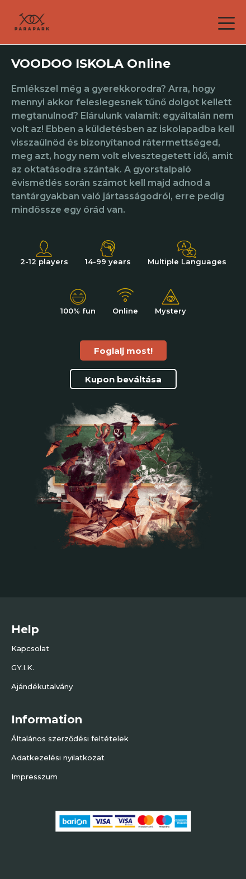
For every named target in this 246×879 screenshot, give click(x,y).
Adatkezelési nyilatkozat (58, 757)
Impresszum (34, 776)
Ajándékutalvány (42, 686)
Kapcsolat (30, 648)
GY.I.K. (22, 667)
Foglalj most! (123, 350)
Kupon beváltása (123, 379)
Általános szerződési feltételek (70, 738)
